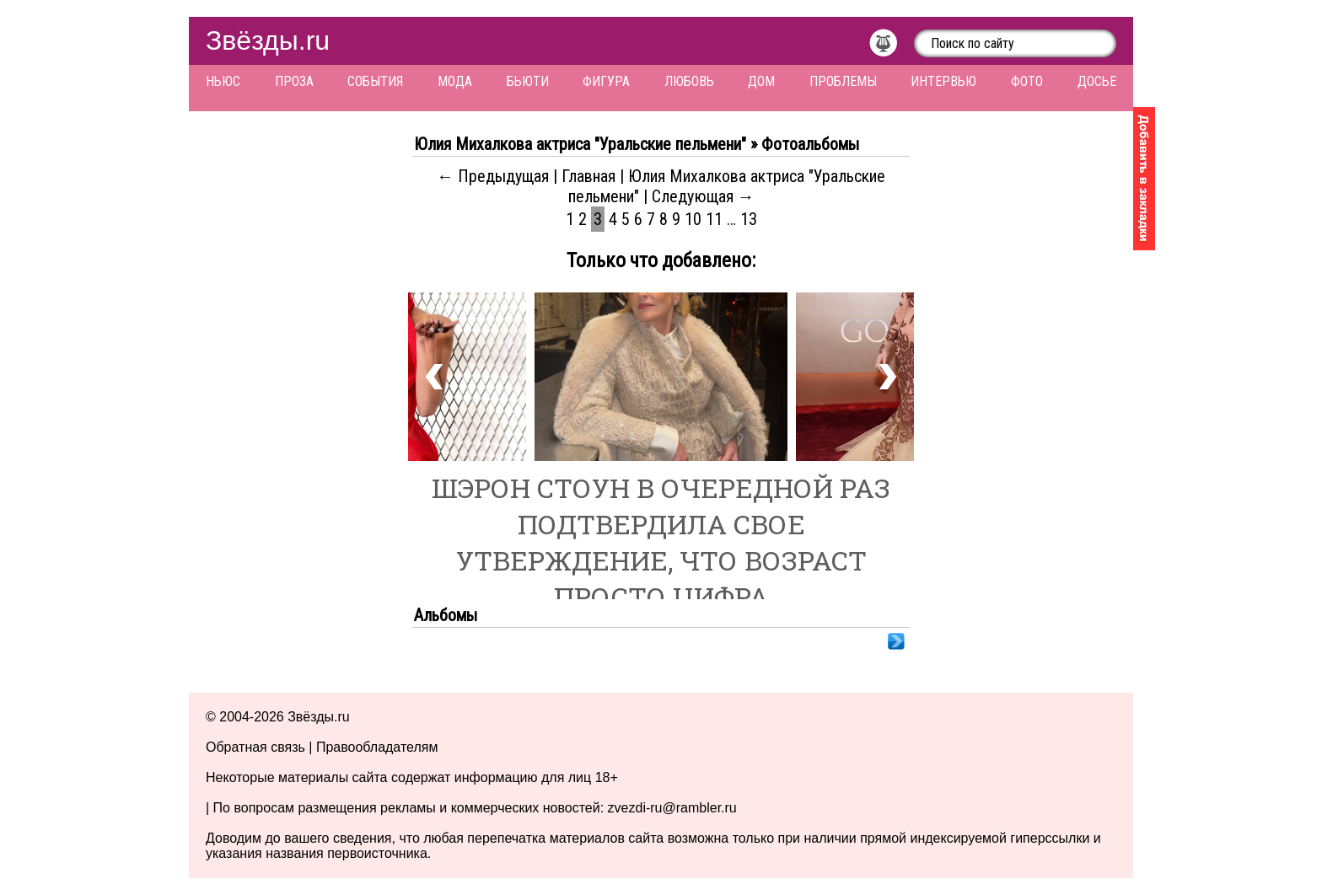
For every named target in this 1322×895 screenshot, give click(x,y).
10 (693, 219)
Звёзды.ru (268, 40)
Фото (1027, 81)
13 (748, 219)
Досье (1096, 81)
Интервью (943, 81)
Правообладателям (377, 747)
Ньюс (223, 81)
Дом (761, 81)
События (375, 81)
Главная (588, 176)
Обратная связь (255, 747)
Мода (455, 81)
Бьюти (528, 81)
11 (714, 219)
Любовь (689, 81)
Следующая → (703, 196)
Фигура (606, 81)
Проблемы (843, 81)
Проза (294, 81)
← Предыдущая (493, 176)
